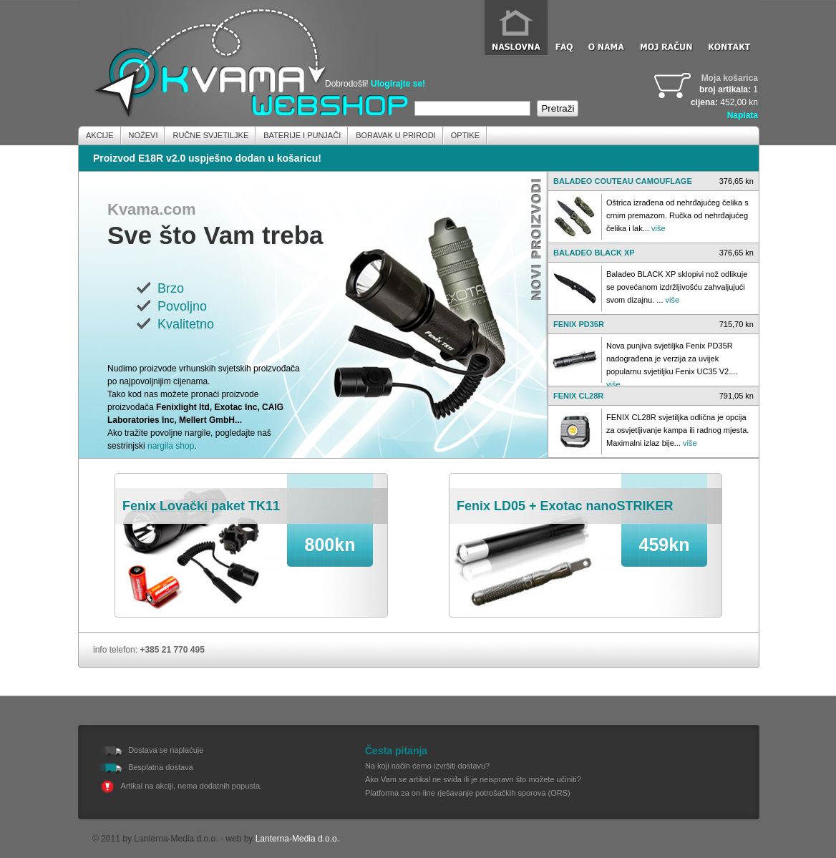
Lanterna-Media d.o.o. (297, 839)
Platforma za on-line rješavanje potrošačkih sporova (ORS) (467, 793)
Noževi (143, 135)
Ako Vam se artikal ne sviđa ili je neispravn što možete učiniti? (473, 779)
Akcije (100, 135)
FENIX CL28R (578, 395)
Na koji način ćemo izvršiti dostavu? (427, 765)
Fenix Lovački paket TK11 (201, 506)
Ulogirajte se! (398, 84)
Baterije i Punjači (302, 135)
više (658, 228)
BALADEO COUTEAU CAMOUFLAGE (622, 181)
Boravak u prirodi (395, 135)
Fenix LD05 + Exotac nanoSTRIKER (565, 506)
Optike (465, 135)
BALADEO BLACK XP (594, 252)
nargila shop (170, 446)
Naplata (742, 115)
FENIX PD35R (578, 324)
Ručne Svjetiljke (210, 135)
